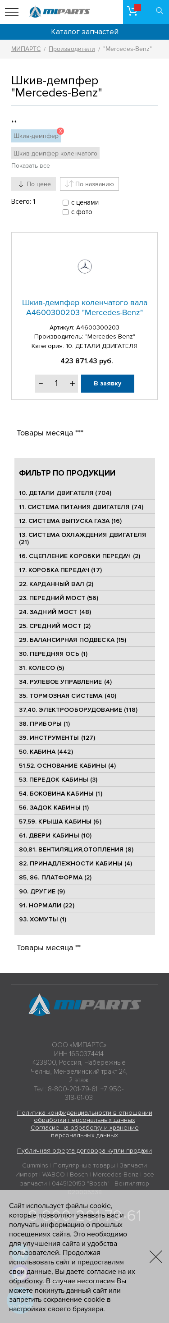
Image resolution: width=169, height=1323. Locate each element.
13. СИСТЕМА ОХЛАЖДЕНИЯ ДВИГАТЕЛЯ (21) (82, 538)
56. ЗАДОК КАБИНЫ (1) (54, 807)
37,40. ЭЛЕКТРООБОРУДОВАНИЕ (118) (78, 710)
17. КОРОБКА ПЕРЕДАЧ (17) (60, 570)
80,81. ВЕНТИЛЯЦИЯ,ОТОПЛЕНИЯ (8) (76, 849)
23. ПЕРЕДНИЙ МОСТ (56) (59, 598)
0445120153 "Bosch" (81, 1183)
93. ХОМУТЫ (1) (43, 919)
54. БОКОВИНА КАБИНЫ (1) (60, 793)
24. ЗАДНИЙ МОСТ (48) (55, 612)
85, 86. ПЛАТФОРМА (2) (55, 877)
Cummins (35, 1165)
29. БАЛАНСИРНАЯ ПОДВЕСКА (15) (73, 640)
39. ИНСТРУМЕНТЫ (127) (57, 738)
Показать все (30, 165)
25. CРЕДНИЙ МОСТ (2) (55, 626)
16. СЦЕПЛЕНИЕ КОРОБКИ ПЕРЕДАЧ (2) (80, 556)
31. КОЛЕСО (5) (41, 668)
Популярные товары (84, 1165)
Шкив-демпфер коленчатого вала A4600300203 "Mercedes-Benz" (84, 307)
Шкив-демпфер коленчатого (55, 153)
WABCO (53, 1174)
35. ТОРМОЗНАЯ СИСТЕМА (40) (68, 696)
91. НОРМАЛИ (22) (46, 905)
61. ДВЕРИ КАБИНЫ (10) (55, 835)
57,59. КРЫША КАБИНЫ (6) (60, 821)
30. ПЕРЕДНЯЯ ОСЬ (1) (53, 654)
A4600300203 (97, 327)
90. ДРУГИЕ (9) (42, 891)
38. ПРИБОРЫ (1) (44, 724)
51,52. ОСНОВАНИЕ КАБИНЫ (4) (67, 765)
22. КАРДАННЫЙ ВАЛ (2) (56, 584)
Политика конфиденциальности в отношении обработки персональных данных (84, 1116)
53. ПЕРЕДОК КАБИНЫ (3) (58, 779)
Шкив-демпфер (37, 134)
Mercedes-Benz (115, 1174)
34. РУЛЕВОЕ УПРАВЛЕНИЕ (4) (65, 682)
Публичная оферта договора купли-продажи (84, 1150)
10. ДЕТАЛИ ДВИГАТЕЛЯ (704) (65, 493)
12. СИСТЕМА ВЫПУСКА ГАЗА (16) (70, 521)
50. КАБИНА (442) (46, 751)
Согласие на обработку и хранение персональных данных (85, 1131)
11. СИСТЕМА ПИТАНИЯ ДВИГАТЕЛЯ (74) (81, 507)
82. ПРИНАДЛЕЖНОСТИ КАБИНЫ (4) (75, 863)
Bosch (79, 1174)
